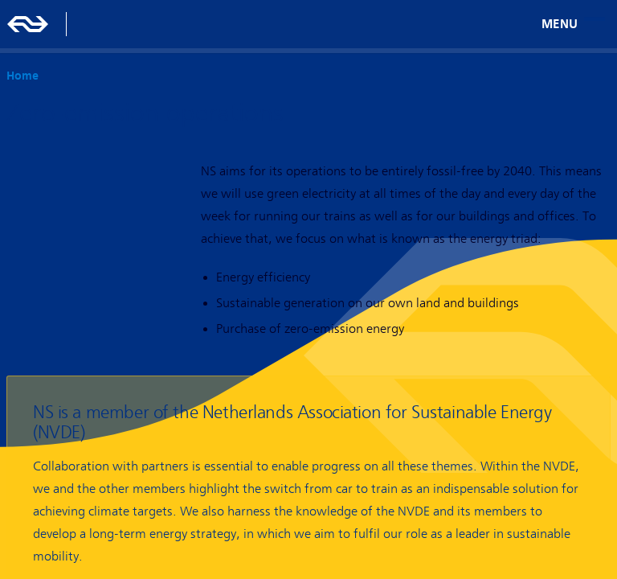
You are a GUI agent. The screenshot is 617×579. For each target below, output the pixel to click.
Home (22, 75)
